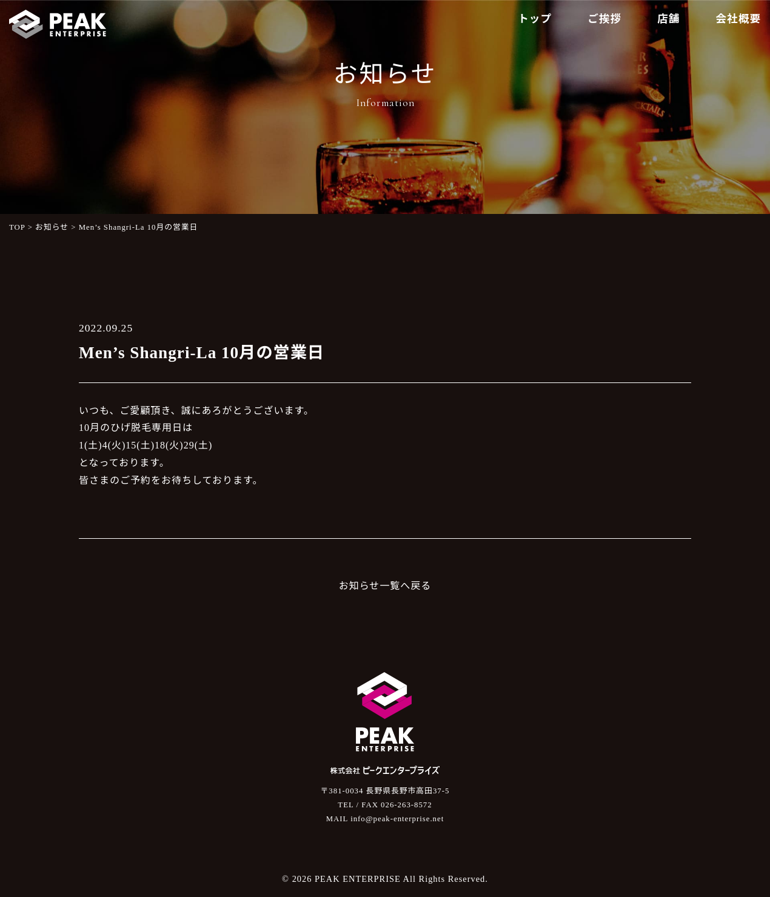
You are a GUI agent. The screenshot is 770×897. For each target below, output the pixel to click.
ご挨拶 (604, 19)
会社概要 (738, 19)
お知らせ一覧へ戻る (385, 586)
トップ (535, 19)
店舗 (668, 19)
